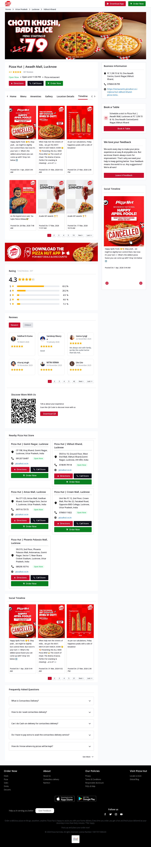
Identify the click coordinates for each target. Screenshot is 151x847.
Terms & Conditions (93, 779)
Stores (8, 9)
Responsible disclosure (94, 783)
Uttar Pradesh (21, 9)
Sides (6, 783)
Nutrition (46, 783)
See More (88, 757)
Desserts (7, 789)
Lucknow (35, 9)
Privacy (88, 776)
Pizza (6, 779)
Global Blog (134, 779)
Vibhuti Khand (50, 9)
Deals (6, 776)
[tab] (13, 96)
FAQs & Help (90, 786)
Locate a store (135, 776)
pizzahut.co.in (21, 463)
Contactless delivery (51, 779)
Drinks (6, 786)
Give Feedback (44, 810)
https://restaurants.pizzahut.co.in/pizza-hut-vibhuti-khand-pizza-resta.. (122, 92)
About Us (47, 776)
